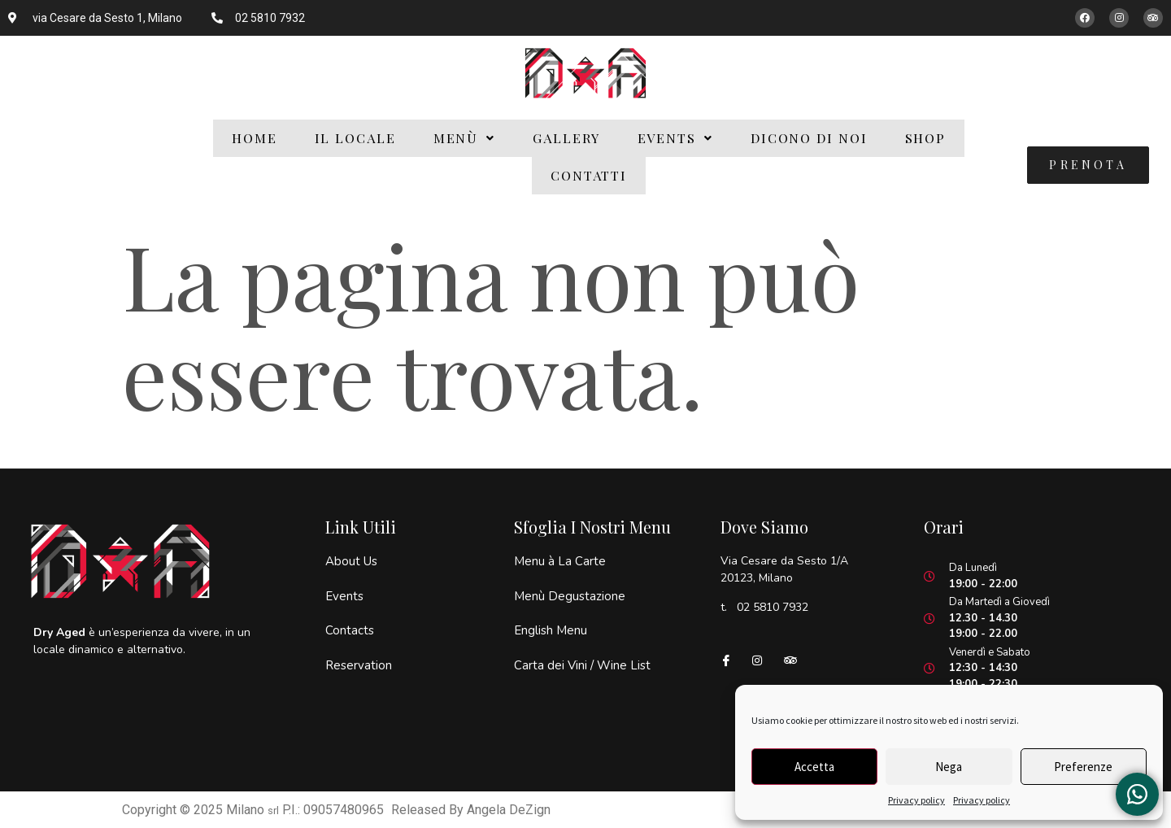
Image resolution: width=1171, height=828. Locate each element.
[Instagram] (764, 659)
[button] (465, 138)
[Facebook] (732, 659)
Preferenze (1083, 766)
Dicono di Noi (809, 137)
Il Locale (355, 137)
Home (254, 137)
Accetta (814, 766)
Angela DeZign (509, 809)
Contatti (589, 175)
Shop (926, 137)
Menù (464, 137)
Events (675, 137)
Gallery (566, 137)
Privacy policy (916, 800)
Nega (948, 766)
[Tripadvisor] (796, 659)
